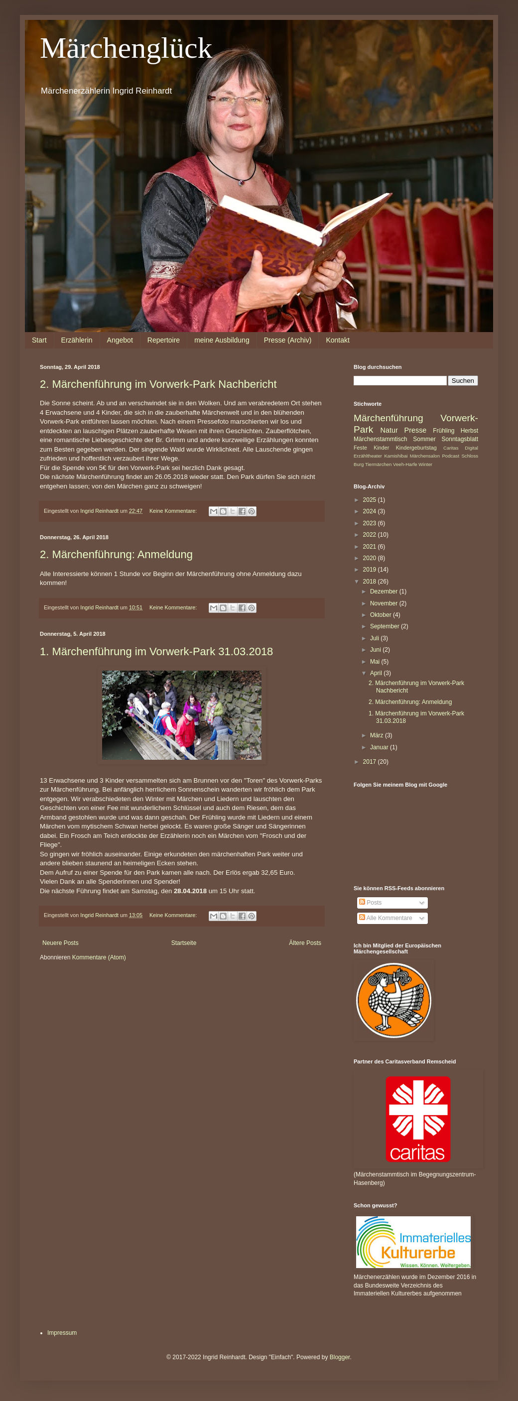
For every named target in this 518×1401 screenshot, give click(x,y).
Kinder (381, 448)
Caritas (450, 448)
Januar (380, 747)
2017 (370, 761)
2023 (370, 523)
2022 (370, 534)
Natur (389, 430)
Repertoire (163, 340)
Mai (376, 661)
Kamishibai (395, 456)
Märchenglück (126, 47)
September (385, 626)
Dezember (384, 591)
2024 (370, 511)
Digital (471, 448)
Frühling (443, 430)
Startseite (184, 942)
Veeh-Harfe (405, 464)
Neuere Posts (60, 942)
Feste (360, 448)
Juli (375, 638)
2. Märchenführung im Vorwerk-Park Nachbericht (158, 384)
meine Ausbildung (222, 340)
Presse (415, 430)
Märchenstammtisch (380, 439)
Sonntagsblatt (460, 439)
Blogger (340, 1357)
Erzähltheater (368, 456)
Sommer (424, 439)
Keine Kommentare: (173, 511)
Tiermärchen (378, 464)
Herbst (469, 430)
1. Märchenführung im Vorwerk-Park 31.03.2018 (156, 651)
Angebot (120, 340)
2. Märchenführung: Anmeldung (116, 554)
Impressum (62, 1332)
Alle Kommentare (385, 918)
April (377, 673)
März (377, 735)
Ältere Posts (305, 942)
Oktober (381, 614)
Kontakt (337, 340)
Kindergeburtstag (416, 448)
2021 (370, 546)
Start (39, 340)
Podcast (450, 456)
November (384, 603)
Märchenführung (388, 418)
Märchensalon (425, 456)
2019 (370, 569)
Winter (425, 464)
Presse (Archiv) (288, 340)
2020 (370, 558)
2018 (370, 581)
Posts (370, 902)
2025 (370, 499)
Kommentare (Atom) (99, 957)
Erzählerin (77, 340)
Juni (376, 649)
